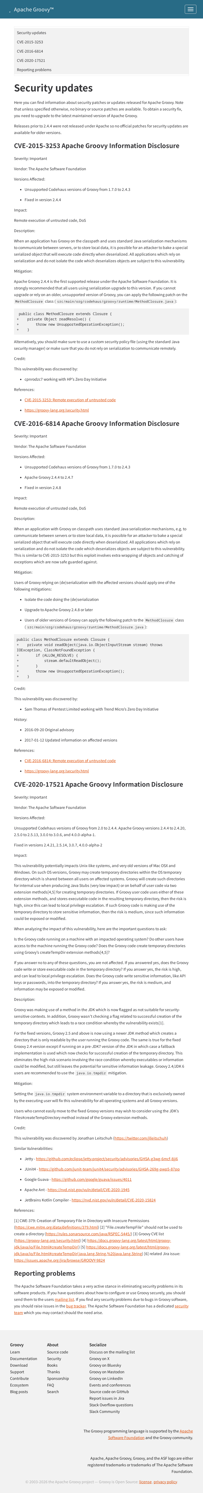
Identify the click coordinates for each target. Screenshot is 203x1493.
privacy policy (165, 1481)
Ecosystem (19, 1385)
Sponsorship (58, 1378)
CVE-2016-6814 (30, 51)
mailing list (64, 1299)
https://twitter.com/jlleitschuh (140, 1138)
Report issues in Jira (106, 1398)
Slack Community (104, 1411)
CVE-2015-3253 (30, 41)
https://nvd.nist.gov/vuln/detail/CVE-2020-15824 (114, 1199)
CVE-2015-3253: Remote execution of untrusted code (70, 399)
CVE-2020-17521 (31, 60)
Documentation (23, 1358)
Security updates (31, 32)
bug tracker (76, 1305)
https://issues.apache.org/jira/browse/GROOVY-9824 (59, 1260)
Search (53, 1391)
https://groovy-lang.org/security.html (57, 410)
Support (17, 1371)
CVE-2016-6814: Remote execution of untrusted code (70, 760)
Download (19, 1365)
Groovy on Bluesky (105, 1365)
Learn (15, 1351)
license (145, 1481)
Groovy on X (99, 1358)
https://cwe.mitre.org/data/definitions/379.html (56, 1227)
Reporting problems (34, 69)
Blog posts (19, 1391)
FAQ (50, 1385)
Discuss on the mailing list (112, 1351)
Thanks (53, 1371)
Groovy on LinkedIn (106, 1378)
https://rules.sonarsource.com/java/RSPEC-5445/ (88, 1233)
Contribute (19, 1378)
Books (52, 1365)
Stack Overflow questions (111, 1404)
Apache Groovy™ (30, 9)
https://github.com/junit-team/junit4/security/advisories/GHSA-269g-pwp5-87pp (109, 1169)
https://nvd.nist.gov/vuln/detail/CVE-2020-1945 (89, 1189)
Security (54, 1358)
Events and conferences (110, 1385)
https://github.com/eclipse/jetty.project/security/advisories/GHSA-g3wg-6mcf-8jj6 (107, 1158)
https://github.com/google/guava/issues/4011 (92, 1179)
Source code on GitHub (109, 1391)
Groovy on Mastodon (106, 1371)
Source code (57, 1351)
